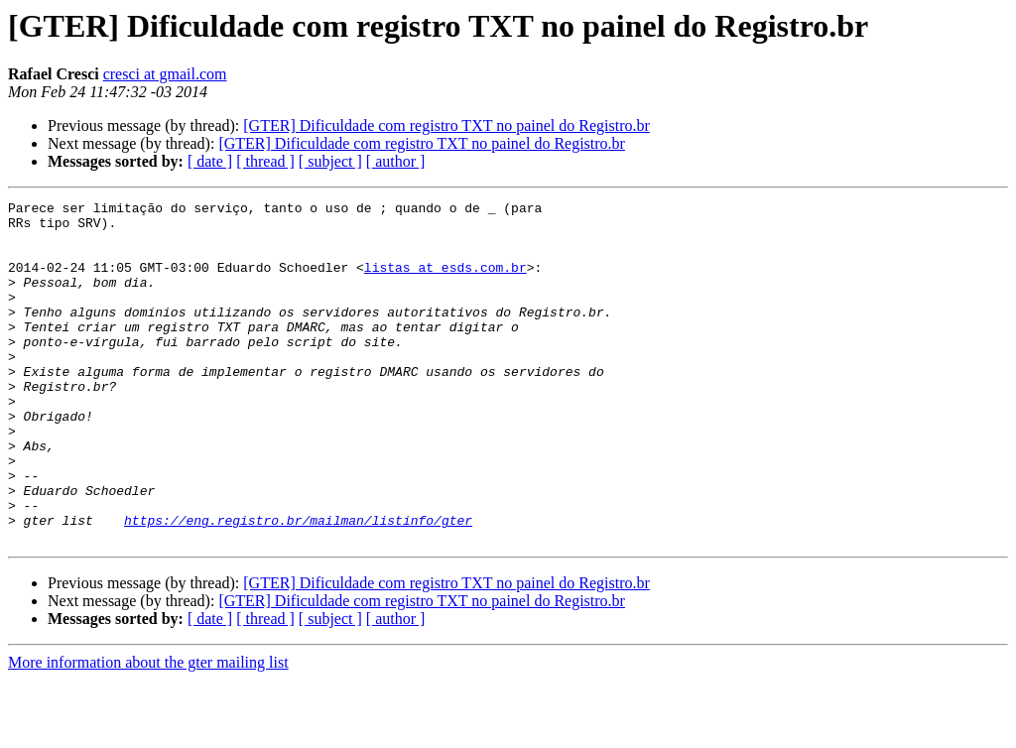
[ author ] (396, 161)
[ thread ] (265, 161)
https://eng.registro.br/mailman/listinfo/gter (298, 585)
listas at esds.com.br (445, 282)
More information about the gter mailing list (148, 730)
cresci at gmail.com (165, 73)
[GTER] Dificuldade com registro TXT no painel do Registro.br (446, 125)
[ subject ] (330, 161)
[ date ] (210, 161)
